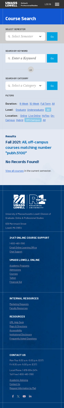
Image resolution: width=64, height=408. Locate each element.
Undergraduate (35, 109)
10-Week (34, 103)
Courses (14, 273)
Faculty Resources (19, 308)
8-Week (24, 103)
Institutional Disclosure (21, 334)
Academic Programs (19, 265)
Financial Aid (16, 282)
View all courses (14, 170)
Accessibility (16, 330)
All (53, 103)
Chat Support (16, 251)
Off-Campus (33, 120)
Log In (48, 4)
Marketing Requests (19, 304)
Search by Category (16, 78)
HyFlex (45, 115)
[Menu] (57, 4)
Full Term (45, 103)
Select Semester (15, 29)
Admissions (15, 269)
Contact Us (15, 384)
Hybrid (19, 120)
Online (23, 115)
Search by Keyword (16, 50)
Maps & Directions (18, 326)
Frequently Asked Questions (23, 338)
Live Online (34, 115)
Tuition (13, 277)
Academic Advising (19, 380)
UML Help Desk (17, 322)
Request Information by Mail (23, 388)
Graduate (21, 109)
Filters (9, 95)
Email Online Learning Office (23, 247)
